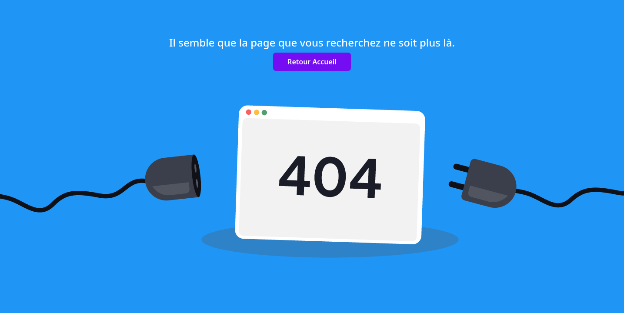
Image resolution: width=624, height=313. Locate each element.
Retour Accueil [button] (312, 62)
